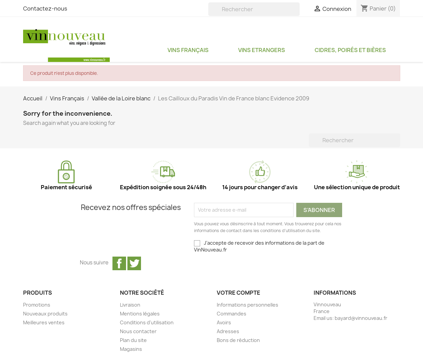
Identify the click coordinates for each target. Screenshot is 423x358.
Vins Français (188, 50)
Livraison (130, 305)
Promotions (36, 305)
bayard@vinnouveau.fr (361, 318)
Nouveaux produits (45, 313)
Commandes (231, 313)
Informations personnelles (247, 305)
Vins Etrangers (261, 50)
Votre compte (238, 292)
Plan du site (133, 340)
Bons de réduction (238, 340)
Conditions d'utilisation (147, 322)
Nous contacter (138, 331)
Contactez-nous (45, 8)
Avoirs (224, 322)
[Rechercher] (254, 9)
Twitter (134, 263)
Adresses (228, 331)
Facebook (119, 263)
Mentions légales (140, 313)
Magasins (131, 349)
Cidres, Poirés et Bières (350, 50)
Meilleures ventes (44, 322)
